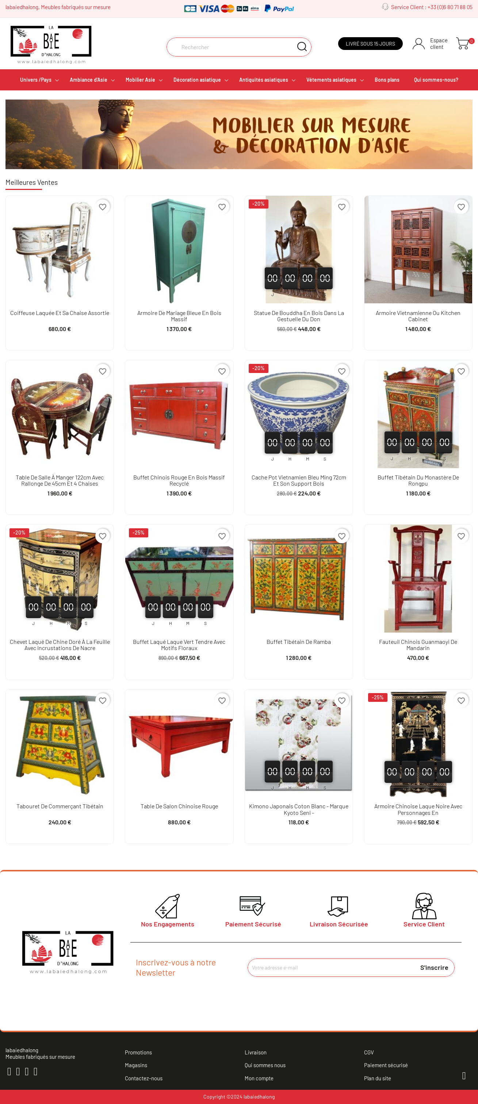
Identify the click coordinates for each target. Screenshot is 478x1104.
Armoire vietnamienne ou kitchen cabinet (418, 316)
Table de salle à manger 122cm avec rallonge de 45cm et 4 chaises (60, 480)
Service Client (424, 924)
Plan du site (377, 1078)
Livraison (256, 1052)
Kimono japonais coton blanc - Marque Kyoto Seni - (298, 809)
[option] (239, 134)
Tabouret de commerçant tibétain (59, 805)
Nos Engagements (167, 924)
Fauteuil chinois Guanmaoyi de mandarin (418, 645)
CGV (369, 1052)
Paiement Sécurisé (253, 924)
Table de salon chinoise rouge (179, 805)
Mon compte (259, 1078)
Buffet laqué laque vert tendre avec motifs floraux (179, 645)
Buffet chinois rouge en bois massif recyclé (179, 480)
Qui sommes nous (265, 1065)
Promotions (138, 1052)
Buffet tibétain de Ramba (299, 641)
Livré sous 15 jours (370, 43)
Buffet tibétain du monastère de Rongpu (418, 480)
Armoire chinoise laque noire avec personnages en (418, 809)
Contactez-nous (143, 1078)
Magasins (136, 1065)
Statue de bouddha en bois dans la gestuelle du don (299, 316)
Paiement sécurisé (386, 1065)
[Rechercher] (239, 47)
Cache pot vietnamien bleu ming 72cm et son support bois (299, 480)
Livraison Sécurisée (339, 924)
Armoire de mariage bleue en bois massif (179, 316)
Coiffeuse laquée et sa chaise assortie (59, 312)
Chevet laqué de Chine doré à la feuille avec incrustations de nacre (60, 645)
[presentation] (307, 996)
